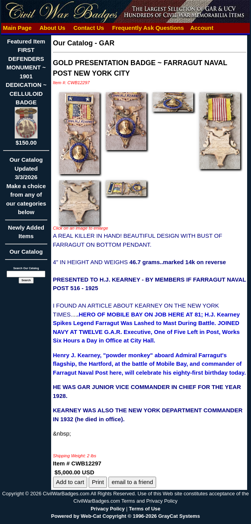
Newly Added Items (26, 234)
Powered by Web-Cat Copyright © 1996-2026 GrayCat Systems (125, 516)
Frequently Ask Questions (148, 27)
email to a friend (132, 482)
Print (98, 482)
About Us (52, 27)
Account (201, 27)
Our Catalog (26, 251)
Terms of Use (144, 509)
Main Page (17, 27)
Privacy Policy (108, 509)
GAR (107, 43)
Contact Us (89, 27)
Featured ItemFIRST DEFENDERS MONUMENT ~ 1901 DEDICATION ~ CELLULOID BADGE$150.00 (26, 92)
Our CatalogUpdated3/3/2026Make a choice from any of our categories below (26, 188)
